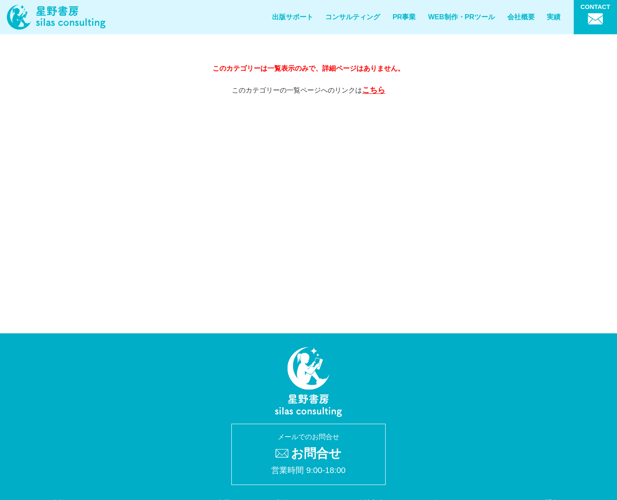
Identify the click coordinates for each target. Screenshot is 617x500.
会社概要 (521, 17)
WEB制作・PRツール (461, 17)
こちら (373, 90)
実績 (553, 17)
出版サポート (292, 17)
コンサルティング (352, 17)
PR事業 (404, 17)
